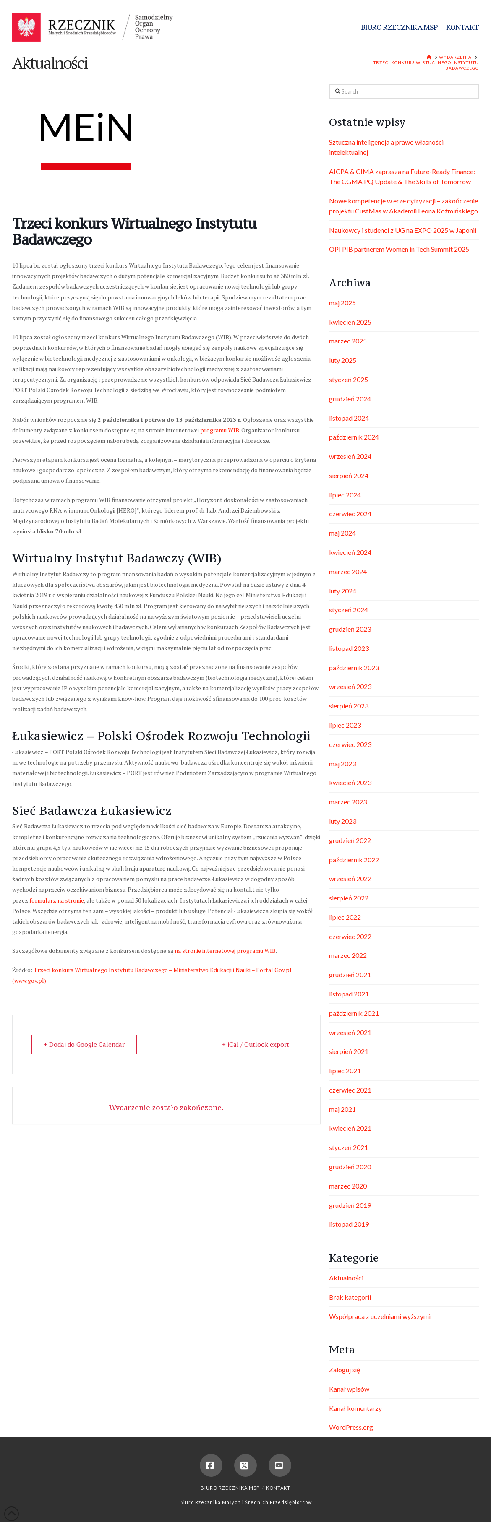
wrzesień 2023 (350, 686)
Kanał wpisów (349, 1389)
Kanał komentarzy (355, 1408)
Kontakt (278, 1488)
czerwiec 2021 (350, 1090)
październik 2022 (354, 860)
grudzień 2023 (350, 629)
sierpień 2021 (348, 1051)
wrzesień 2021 (350, 1032)
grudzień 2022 (350, 840)
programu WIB (219, 430)
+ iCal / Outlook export (255, 1044)
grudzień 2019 (350, 1205)
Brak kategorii (350, 1297)
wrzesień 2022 (350, 878)
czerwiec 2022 (350, 936)
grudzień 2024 (350, 399)
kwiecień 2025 (350, 322)
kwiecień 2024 (350, 552)
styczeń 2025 (348, 379)
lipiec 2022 (345, 917)
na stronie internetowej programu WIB (225, 951)
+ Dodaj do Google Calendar (84, 1044)
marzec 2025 (348, 341)
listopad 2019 (349, 1224)
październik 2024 (354, 437)
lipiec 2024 (345, 495)
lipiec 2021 (345, 1071)
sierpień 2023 (348, 706)
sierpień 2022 (348, 898)
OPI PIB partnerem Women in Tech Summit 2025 (399, 249)
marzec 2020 (348, 1186)
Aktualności (346, 1278)
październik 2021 (354, 1013)
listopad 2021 (349, 994)
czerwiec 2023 (350, 744)
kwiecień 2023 (350, 782)
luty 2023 (342, 821)
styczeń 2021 (348, 1147)
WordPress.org (351, 1427)
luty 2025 (342, 360)
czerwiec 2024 (350, 514)
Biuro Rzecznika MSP (230, 1488)
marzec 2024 (348, 571)
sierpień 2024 (348, 475)
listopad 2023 (349, 648)
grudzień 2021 (350, 974)
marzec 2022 (348, 955)
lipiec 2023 (345, 725)
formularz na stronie (56, 900)
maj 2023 (342, 764)
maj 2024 (342, 533)
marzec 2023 (348, 802)
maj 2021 (342, 1109)
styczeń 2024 (348, 610)
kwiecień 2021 (350, 1128)
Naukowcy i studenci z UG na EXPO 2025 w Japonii (402, 230)
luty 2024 (342, 591)
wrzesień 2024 (350, 456)
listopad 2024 (349, 418)
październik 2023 (354, 667)
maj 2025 (342, 303)
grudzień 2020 (350, 1167)
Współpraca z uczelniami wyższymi (380, 1316)
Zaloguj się (344, 1370)
